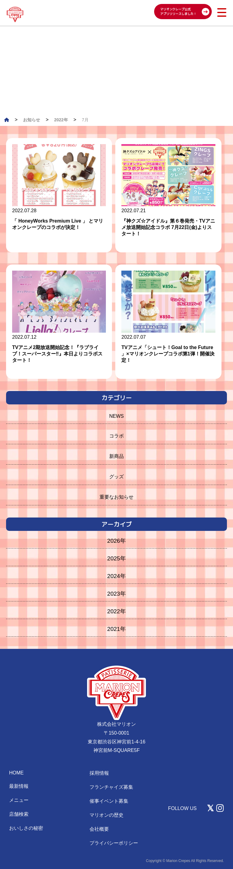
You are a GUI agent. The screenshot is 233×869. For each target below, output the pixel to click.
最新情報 (19, 786)
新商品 (116, 456)
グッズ (116, 476)
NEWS (116, 416)
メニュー (19, 800)
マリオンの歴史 (106, 815)
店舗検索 (19, 814)
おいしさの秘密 (26, 828)
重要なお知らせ (116, 497)
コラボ (116, 435)
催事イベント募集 (108, 801)
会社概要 (99, 829)
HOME (16, 772)
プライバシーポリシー (113, 843)
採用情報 (99, 773)
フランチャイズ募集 (111, 787)
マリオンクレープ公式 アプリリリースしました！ (178, 11)
